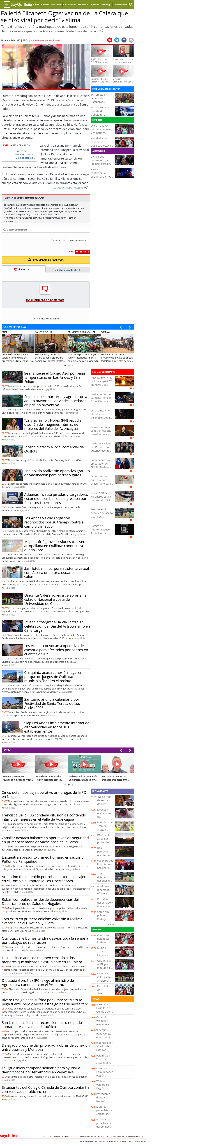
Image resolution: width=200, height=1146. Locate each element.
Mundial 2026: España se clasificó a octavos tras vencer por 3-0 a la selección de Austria (102, 147)
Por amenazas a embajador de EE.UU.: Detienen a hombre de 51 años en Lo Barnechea (101, 469)
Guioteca (104, 1141)
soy (49, 389)
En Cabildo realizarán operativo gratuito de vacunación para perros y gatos (57, 472)
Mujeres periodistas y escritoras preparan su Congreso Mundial (104, 1115)
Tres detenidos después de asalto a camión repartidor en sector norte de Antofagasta (102, 518)
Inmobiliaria (115, 1141)
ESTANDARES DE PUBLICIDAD (134, 1136)
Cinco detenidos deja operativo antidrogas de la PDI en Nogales (45, 794)
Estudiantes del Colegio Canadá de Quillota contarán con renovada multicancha (45, 1089)
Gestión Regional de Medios (57, 1136)
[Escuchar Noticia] (101, 31)
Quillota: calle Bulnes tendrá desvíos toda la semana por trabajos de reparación (45, 940)
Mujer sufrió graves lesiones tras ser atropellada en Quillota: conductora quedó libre (54, 545)
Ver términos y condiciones (46, 318)
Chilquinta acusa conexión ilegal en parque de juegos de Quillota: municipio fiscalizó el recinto (53, 676)
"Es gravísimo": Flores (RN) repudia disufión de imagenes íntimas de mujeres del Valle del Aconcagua (53, 424)
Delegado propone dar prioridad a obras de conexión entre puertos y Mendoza (46, 1047)
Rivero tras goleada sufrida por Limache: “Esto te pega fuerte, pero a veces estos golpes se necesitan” (45, 1001)
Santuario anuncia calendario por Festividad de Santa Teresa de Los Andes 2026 (52, 703)
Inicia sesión (59, 217)
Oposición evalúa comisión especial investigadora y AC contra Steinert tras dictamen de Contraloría (102, 436)
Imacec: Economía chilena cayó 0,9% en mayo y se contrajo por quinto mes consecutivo (101, 386)
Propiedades (128, 1141)
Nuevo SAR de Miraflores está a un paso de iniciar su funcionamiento (101, 500)
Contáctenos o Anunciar (84, 1136)
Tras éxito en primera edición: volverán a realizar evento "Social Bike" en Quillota (42, 920)
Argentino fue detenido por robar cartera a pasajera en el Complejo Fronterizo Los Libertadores (45, 878)
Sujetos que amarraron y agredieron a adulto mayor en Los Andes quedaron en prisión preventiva (55, 400)
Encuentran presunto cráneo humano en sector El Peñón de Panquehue (43, 859)
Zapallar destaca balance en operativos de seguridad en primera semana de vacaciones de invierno (45, 839)
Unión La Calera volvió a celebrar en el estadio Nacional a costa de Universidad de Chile (55, 599)
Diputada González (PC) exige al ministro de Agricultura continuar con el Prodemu (38, 982)
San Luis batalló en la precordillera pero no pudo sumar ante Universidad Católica (42, 1024)
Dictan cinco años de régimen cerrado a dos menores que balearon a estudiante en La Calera (42, 959)
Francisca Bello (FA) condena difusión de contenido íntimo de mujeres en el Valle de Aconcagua (44, 817)
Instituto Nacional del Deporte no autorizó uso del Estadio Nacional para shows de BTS (101, 452)
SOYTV (6, 750)
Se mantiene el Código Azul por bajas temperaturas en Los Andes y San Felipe (55, 377)
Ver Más (112, 924)
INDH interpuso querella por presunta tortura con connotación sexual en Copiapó (102, 484)
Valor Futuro (92, 1141)
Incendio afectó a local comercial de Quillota (54, 449)
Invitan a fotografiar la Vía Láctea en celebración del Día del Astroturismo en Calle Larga (57, 626)
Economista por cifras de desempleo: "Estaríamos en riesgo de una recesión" (104, 1128)
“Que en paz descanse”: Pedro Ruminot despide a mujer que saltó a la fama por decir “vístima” (25, 159)
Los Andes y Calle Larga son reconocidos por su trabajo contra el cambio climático (54, 522)
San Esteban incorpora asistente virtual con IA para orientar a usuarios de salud (56, 572)
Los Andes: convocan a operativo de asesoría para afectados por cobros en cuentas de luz (56, 649)
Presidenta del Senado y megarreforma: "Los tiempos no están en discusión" (106, 908)
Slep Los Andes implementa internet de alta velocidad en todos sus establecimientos (56, 727)
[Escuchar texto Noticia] (86, 187)
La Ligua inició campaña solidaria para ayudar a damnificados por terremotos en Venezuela (41, 1070)
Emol (82, 1141)
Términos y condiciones (109, 1136)
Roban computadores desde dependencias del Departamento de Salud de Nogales (40, 901)
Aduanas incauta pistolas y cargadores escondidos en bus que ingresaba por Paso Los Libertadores (56, 498)
